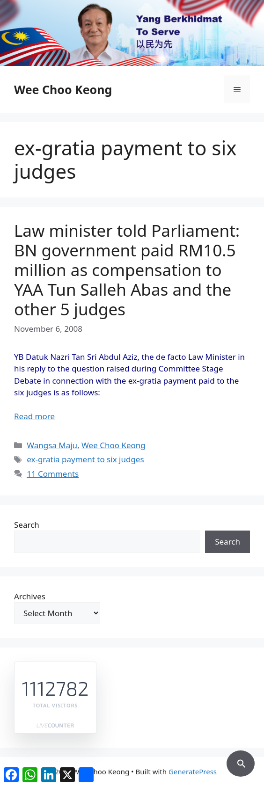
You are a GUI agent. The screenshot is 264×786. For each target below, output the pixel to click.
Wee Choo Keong (63, 89)
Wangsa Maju (52, 445)
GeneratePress (193, 771)
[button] (241, 762)
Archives (29, 596)
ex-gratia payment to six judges (85, 459)
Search (26, 524)
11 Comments (53, 473)
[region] (132, 33)
